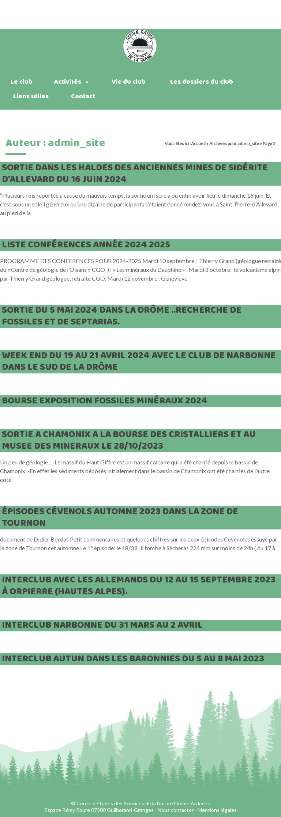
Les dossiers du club (201, 82)
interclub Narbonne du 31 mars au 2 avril (102, 625)
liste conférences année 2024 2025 (86, 245)
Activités (72, 82)
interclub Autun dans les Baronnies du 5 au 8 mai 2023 (133, 658)
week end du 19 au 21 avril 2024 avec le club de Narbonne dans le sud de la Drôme (139, 361)
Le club (22, 82)
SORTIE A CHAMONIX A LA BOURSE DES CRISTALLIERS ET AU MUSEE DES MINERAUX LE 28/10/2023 (129, 440)
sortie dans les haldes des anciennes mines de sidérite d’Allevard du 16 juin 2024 (135, 173)
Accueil (198, 143)
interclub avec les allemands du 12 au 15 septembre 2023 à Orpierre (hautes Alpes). (139, 586)
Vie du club (129, 82)
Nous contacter (176, 810)
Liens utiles (31, 96)
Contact (83, 96)
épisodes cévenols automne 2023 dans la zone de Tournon (120, 517)
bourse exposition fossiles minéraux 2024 (104, 401)
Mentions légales (217, 810)
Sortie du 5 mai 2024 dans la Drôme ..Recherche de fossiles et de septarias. (121, 316)
